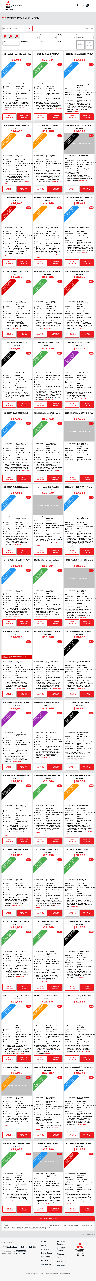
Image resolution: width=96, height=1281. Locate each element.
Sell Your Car (62, 1261)
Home (43, 1242)
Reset (29, 28)
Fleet (59, 1258)
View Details (9, 116)
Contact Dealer (24, 116)
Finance (60, 1254)
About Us (45, 1261)
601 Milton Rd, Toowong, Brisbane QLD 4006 (18, 1247)
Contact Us (46, 1264)
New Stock (46, 1249)
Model (41, 35)
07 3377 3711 (21, 1253)
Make (23, 35)
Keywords (80, 35)
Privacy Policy (64, 1274)
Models (44, 1245)
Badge (60, 35)
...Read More (57, 108)
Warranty (61, 1265)
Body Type (6, 41)
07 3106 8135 (21, 1251)
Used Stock (46, 1257)
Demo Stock (46, 1253)
